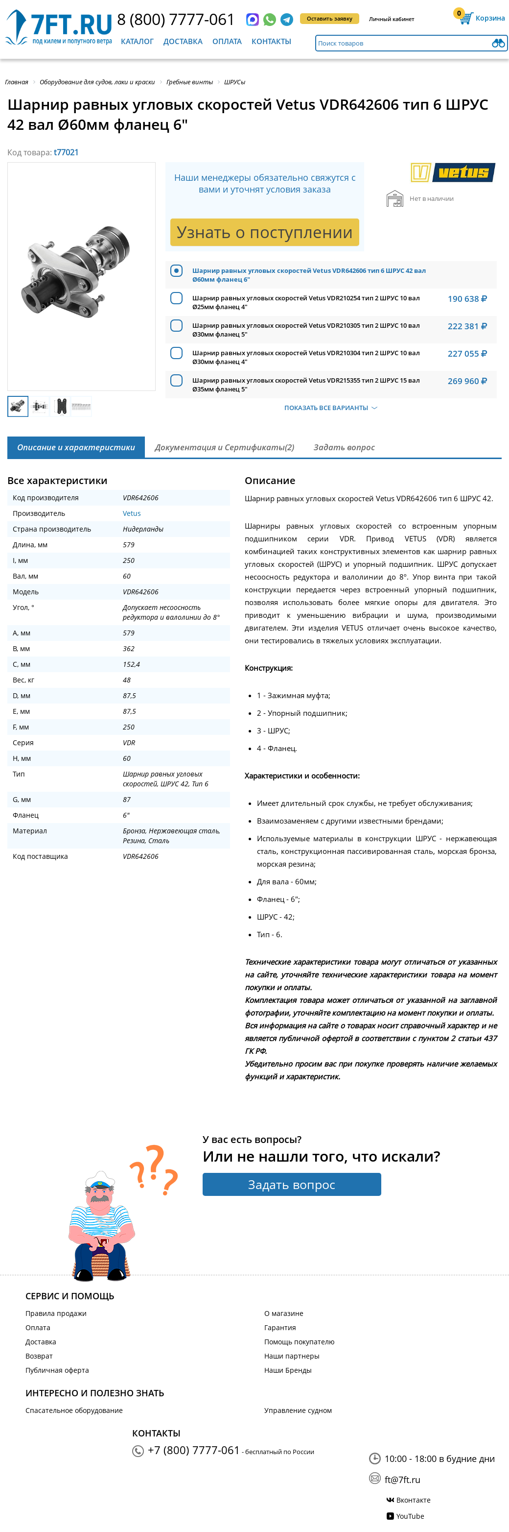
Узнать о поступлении (265, 232)
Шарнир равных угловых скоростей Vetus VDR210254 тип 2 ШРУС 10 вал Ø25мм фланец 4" (306, 302)
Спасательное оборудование (74, 1410)
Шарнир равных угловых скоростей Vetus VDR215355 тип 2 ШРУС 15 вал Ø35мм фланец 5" (306, 384)
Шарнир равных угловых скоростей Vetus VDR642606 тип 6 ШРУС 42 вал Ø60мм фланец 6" (309, 275)
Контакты (271, 41)
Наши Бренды (288, 1370)
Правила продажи (56, 1313)
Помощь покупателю (299, 1341)
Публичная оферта (57, 1370)
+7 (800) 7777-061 (194, 1449)
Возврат (39, 1356)
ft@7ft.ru (402, 1479)
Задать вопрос (291, 1184)
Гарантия (280, 1327)
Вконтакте (413, 1500)
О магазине (283, 1313)
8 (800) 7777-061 (176, 18)
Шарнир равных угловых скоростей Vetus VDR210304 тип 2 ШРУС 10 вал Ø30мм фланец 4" (306, 357)
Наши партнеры (292, 1356)
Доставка (183, 41)
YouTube (410, 1516)
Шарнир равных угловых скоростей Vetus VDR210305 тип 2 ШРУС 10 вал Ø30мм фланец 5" (306, 330)
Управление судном (298, 1410)
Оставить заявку (329, 18)
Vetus (132, 513)
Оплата (227, 41)
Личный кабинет (392, 19)
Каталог (137, 41)
